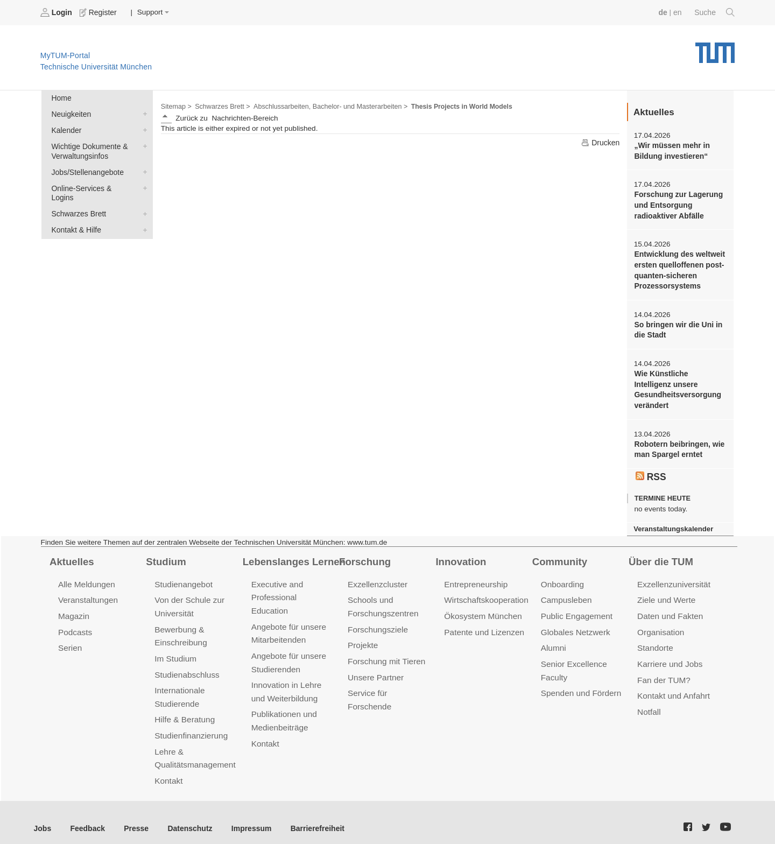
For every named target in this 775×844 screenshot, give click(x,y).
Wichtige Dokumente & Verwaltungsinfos (142, 144)
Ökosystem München (481, 609)
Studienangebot (182, 577)
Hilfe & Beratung (183, 709)
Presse (134, 816)
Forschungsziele (377, 622)
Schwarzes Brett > (221, 105)
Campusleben (565, 593)
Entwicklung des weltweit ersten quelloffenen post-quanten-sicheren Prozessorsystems (678, 267)
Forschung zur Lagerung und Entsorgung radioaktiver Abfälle (677, 204)
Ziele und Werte (665, 593)
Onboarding (562, 577)
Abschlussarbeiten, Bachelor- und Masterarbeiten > (326, 105)
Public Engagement (576, 609)
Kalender (142, 129)
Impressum (245, 816)
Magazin (73, 609)
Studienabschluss (185, 666)
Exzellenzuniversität (672, 577)
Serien (69, 640)
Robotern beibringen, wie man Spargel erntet (678, 444)
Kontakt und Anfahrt (672, 687)
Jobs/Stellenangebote (142, 170)
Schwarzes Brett (142, 201)
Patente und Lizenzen (483, 624)
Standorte (654, 640)
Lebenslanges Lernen (293, 555)
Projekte (362, 637)
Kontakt (168, 769)
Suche (715, 12)
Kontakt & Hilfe (142, 216)
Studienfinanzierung (190, 725)
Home (61, 98)
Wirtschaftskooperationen (489, 593)
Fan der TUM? (663, 671)
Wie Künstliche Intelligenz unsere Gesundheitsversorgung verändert (679, 385)
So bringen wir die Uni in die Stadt (677, 327)
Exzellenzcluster (377, 577)
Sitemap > (176, 105)
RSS (651, 471)
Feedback (86, 816)
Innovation (459, 555)
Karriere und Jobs (669, 655)
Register (98, 12)
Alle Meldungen (86, 577)
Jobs (42, 816)
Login (57, 12)
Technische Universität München (715, 49)
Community (559, 555)
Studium (165, 555)
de (664, 12)
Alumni (553, 640)
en (678, 12)
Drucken (600, 142)
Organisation (660, 624)
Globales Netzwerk (575, 624)
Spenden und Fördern (580, 684)
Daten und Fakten (669, 609)
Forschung (364, 555)
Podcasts (74, 624)
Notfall (648, 702)
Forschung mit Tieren (385, 653)
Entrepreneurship (475, 577)
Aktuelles (71, 555)
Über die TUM (660, 555)
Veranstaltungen (87, 593)
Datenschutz (186, 816)
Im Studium (174, 650)
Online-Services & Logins (142, 185)
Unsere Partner (375, 668)
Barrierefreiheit (310, 816)
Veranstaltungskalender (672, 523)
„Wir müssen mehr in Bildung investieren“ (671, 150)
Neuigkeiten (142, 113)
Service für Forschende (389, 684)
